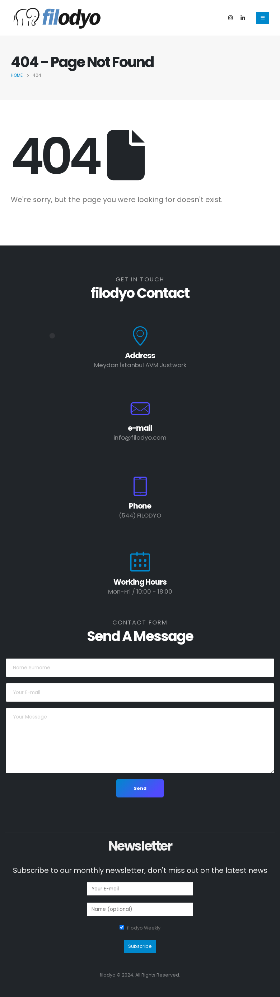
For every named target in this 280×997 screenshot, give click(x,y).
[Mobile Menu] (262, 18)
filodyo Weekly (143, 928)
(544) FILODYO (140, 515)
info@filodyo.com (140, 437)
